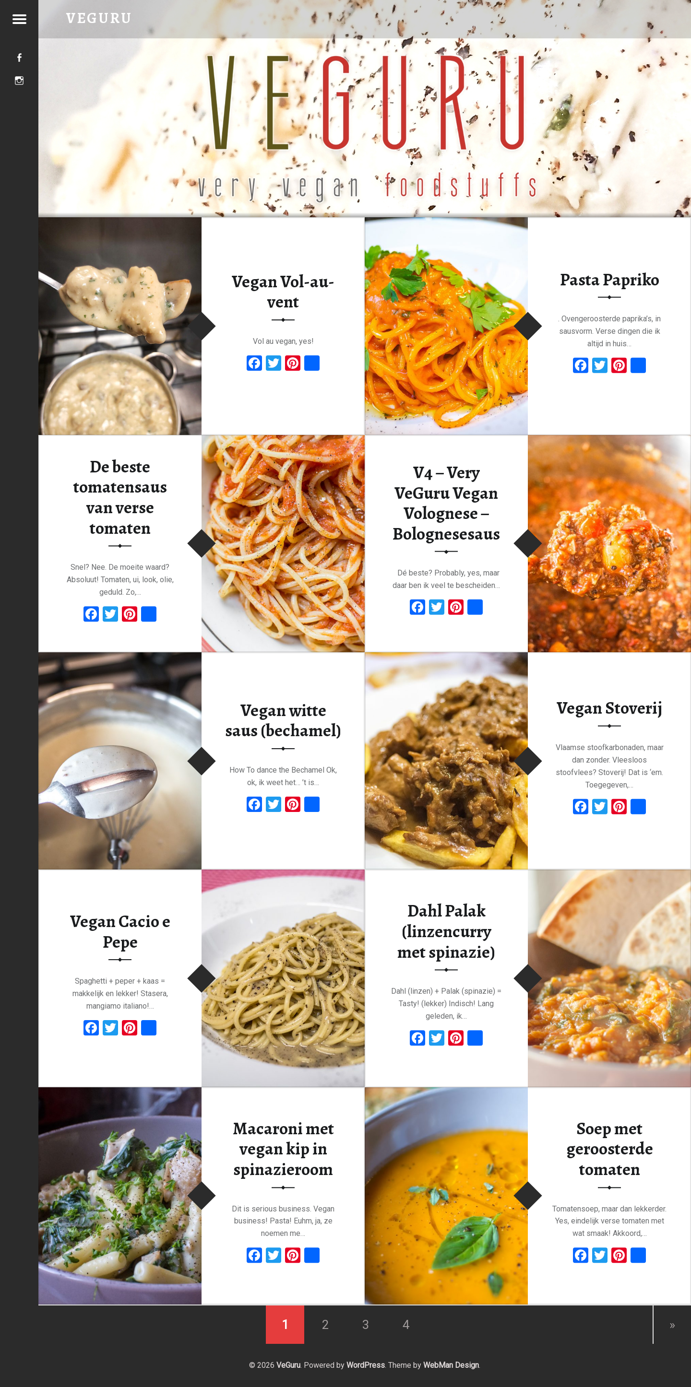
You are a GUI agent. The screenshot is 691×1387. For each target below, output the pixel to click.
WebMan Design (451, 1365)
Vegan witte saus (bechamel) (283, 720)
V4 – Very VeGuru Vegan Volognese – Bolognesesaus (446, 503)
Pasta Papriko (609, 279)
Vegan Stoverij (609, 707)
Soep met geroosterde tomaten (609, 1149)
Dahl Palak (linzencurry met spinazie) (446, 932)
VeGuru (288, 1365)
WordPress (365, 1365)
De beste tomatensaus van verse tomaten (120, 497)
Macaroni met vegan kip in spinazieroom (283, 1149)
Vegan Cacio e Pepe (120, 931)
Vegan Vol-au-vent (283, 292)
